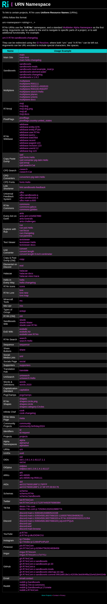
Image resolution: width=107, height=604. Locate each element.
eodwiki (23, 329)
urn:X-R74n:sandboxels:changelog (20, 37)
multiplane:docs (28, 99)
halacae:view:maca (29, 276)
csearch (24, 169)
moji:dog (24, 106)
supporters (25, 365)
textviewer (25, 239)
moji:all (23, 111)
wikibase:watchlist (29, 137)
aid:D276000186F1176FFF (33, 484)
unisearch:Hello (27, 378)
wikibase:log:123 (28, 151)
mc (21, 300)
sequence (24, 344)
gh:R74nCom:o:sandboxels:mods (37, 569)
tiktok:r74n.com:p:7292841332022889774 (41, 509)
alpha (22, 440)
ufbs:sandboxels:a (29, 197)
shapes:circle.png (28, 401)
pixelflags (24, 118)
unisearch (24, 375)
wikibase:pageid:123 (30, 143)
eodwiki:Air (25, 331)
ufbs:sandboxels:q (29, 195)
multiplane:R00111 (29, 83)
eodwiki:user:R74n (29, 334)
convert (23, 248)
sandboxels (25, 64)
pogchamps (25, 395)
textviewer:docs (27, 245)
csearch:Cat (26, 172)
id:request (25, 432)
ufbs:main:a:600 (28, 200)
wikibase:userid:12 (29, 148)
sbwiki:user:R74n (28, 325)
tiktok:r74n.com (27, 506)
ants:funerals (26, 218)
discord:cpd (25, 523)
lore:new (24, 292)
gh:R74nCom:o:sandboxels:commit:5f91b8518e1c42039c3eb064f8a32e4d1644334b (63, 574)
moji (22, 103)
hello (22, 280)
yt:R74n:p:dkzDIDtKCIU (32, 535)
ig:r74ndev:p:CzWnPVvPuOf (34, 542)
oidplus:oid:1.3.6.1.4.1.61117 (34, 468)
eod (21, 265)
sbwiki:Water (26, 322)
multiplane (25, 81)
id (20, 430)
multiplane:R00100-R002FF (34, 89)
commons (24, 204)
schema (24, 491)
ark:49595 (25, 475)
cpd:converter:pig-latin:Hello (34, 160)
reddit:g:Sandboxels (30, 582)
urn (21, 449)
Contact (56, 595)
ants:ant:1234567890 (30, 216)
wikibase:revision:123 (30, 145)
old (21, 316)
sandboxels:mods (28, 66)
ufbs (22, 192)
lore (21, 290)
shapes (23, 398)
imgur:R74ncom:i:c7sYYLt (33, 554)
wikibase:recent (27, 140)
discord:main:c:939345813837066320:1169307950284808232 (51, 515)
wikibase (24, 124)
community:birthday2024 (32, 426)
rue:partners (26, 235)
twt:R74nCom (26, 500)
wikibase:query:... (28, 135)
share (22, 349)
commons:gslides (28, 209)
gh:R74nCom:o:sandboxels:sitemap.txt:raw (41, 572)
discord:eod (25, 526)
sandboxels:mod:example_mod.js (37, 69)
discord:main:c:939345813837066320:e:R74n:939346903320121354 (55, 518)
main (22, 54)
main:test (24, 57)
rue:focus (24, 230)
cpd (21, 154)
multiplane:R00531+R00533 (34, 86)
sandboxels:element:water (33, 72)
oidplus (23, 466)
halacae (24, 270)
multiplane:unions (28, 97)
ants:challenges (28, 221)
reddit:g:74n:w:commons (32, 585)
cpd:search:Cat (27, 165)
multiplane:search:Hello (32, 91)
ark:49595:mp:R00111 (31, 478)
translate (24, 370)
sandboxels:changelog (31, 74)
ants (22, 213)
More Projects (47, 595)
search (23, 338)
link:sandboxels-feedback (32, 187)
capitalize (24, 389)
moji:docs (24, 114)
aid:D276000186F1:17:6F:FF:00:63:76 (39, 487)
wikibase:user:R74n (30, 132)
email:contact (26, 578)
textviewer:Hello (28, 242)
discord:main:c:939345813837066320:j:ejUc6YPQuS (47, 521)
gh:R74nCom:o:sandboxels (33, 561)
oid (21, 457)
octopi (23, 311)
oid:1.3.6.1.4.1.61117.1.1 (32, 459)
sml (21, 356)
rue (21, 225)
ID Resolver (43, 42)
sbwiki (23, 320)
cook (22, 410)
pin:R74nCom (27, 545)
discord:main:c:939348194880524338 (39, 513)
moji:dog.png (26, 108)
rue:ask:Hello (26, 227)
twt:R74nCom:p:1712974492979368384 (40, 502)
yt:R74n (23, 532)
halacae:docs (26, 273)
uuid (22, 453)
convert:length (27, 251)
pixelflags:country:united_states (36, 120)
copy (22, 259)
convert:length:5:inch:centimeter (36, 254)
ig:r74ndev (25, 539)
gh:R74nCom (26, 558)
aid (21, 481)
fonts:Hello (25, 182)
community (25, 423)
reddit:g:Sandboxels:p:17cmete (35, 587)
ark (21, 472)
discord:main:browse (30, 529)
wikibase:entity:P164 (30, 129)
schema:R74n (27, 493)
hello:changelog (28, 282)
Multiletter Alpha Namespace (77, 27)
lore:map (24, 295)
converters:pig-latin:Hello (32, 177)
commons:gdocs (28, 207)
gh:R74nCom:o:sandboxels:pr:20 (36, 564)
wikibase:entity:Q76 (30, 127)
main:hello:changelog (30, 60)
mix (21, 306)
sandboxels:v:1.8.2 (29, 77)
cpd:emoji (24, 162)
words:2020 (25, 384)
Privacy (62, 595)
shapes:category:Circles (32, 406)
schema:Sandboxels (30, 496)
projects (24, 436)
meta (22, 418)
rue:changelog (27, 233)
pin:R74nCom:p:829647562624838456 (39, 548)
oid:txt (23, 462)
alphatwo (24, 445)
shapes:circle (26, 404)
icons (22, 286)
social (22, 361)
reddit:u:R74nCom (29, 590)
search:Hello (26, 341)
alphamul (24, 443)
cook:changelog (28, 413)
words (23, 382)
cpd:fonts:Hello (27, 157)
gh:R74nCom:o (27, 566)
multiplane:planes (28, 94)
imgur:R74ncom (28, 552)
